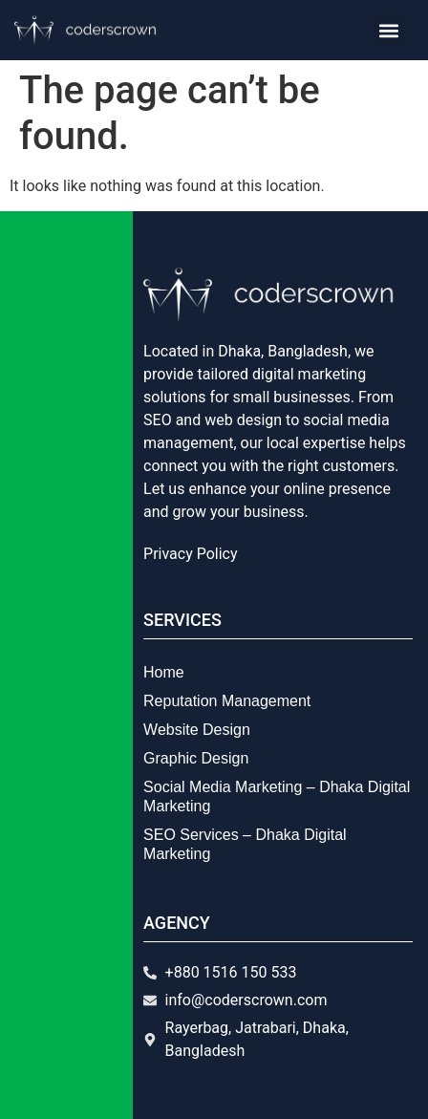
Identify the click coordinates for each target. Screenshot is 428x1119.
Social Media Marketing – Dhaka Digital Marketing (276, 796)
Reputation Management (226, 701)
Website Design (196, 729)
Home (163, 672)
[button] (389, 30)
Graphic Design (195, 758)
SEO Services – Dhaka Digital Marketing (245, 844)
